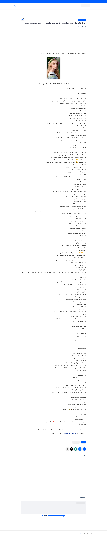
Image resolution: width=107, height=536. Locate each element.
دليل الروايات (79, 533)
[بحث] (15, 6)
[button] (80, 449)
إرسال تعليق (81, 502)
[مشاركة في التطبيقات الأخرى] (67, 449)
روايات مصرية (76, 442)
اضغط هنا (74, 429)
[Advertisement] (53, 14)
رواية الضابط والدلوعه (70, 433)
